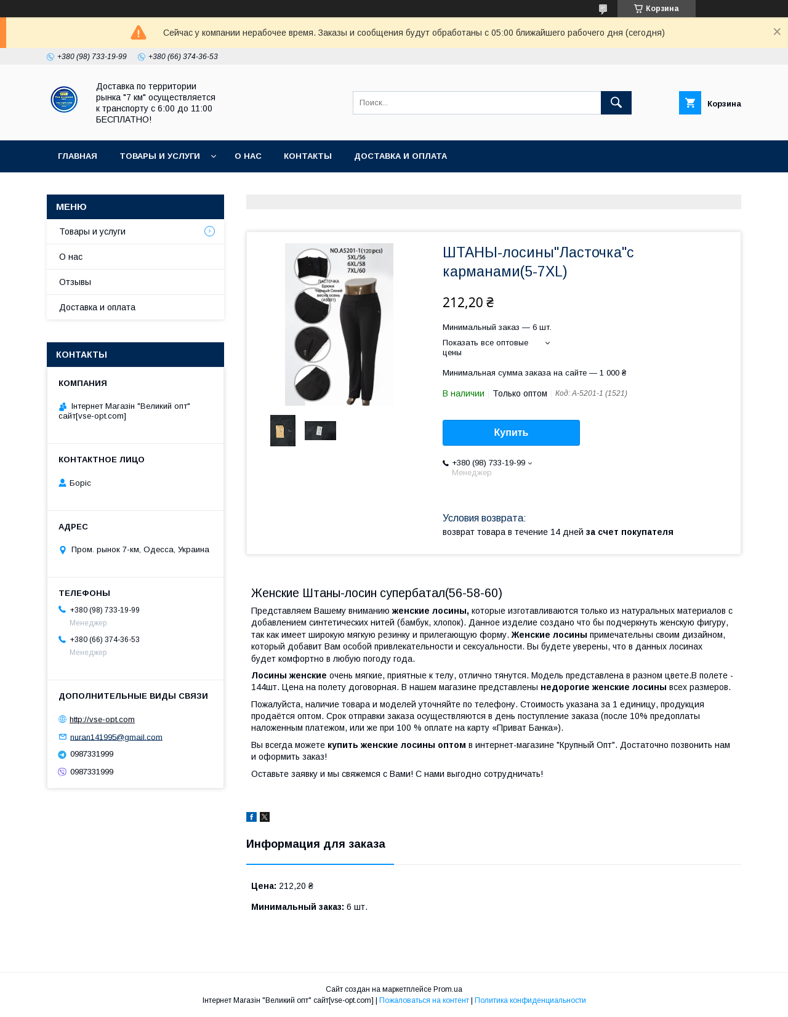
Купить (511, 432)
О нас (248, 156)
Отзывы (75, 282)
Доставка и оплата (400, 156)
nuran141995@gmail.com (116, 736)
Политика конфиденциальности (530, 1000)
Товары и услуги (159, 156)
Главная (77, 156)
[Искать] (616, 103)
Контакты (308, 156)
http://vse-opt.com (102, 719)
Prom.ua (447, 989)
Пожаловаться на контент (424, 1000)
